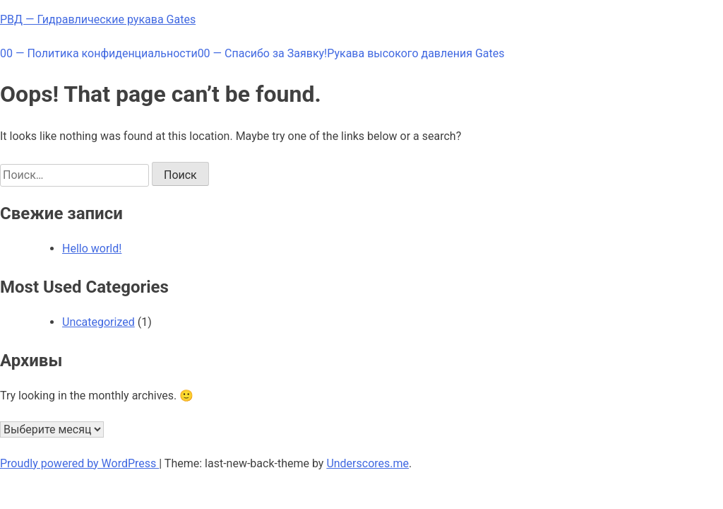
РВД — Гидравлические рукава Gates (98, 19)
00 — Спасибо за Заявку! (263, 53)
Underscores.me (367, 463)
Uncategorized (98, 322)
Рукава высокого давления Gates (415, 53)
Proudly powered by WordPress (79, 463)
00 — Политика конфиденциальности (99, 53)
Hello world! (91, 248)
